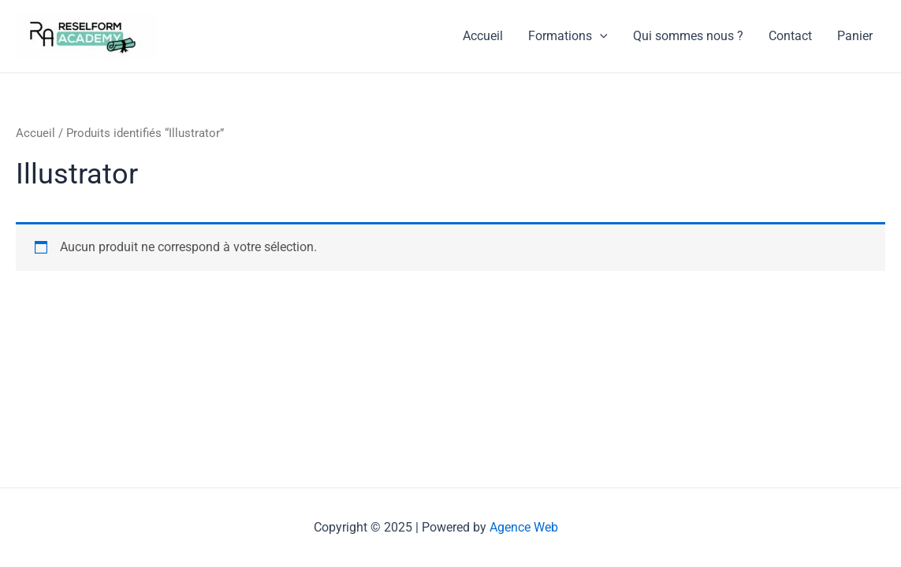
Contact (790, 35)
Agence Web (524, 527)
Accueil (483, 35)
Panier (855, 35)
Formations (568, 36)
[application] (600, 36)
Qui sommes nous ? (688, 35)
